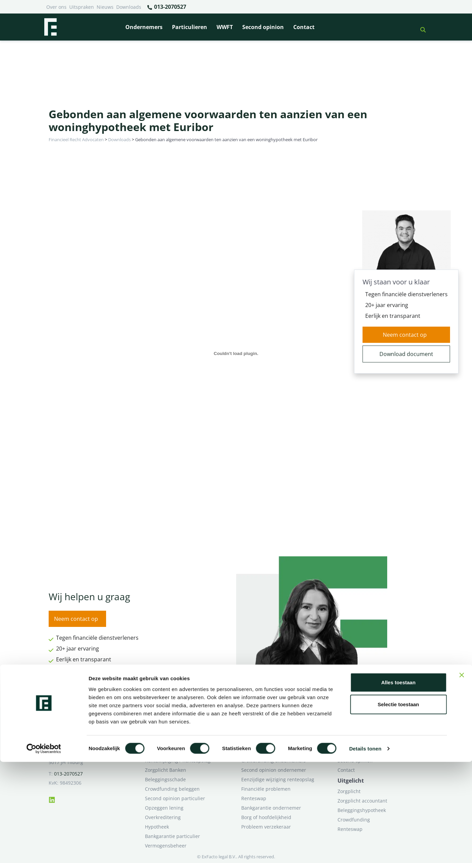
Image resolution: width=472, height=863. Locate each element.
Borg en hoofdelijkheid (170, 741)
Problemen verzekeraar (171, 751)
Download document (406, 354)
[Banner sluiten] (461, 775)
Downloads (128, 7)
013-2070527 (166, 7)
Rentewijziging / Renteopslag (177, 760)
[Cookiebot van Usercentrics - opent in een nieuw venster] (43, 850)
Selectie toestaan (398, 805)
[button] (420, 27)
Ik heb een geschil (358, 732)
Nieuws (105, 7)
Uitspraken (81, 7)
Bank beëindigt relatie (170, 732)
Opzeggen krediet (261, 751)
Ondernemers (144, 27)
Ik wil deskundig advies (364, 741)
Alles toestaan (398, 783)
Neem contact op (405, 334)
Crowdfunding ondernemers (273, 760)
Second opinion (263, 27)
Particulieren (189, 27)
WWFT (225, 27)
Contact (304, 27)
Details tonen (365, 850)
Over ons (56, 7)
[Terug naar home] (50, 27)
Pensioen (251, 741)
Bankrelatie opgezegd (265, 732)
